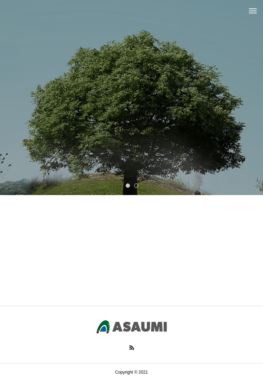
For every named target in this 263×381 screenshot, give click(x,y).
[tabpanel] (131, 97)
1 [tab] (128, 185)
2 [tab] (136, 185)
